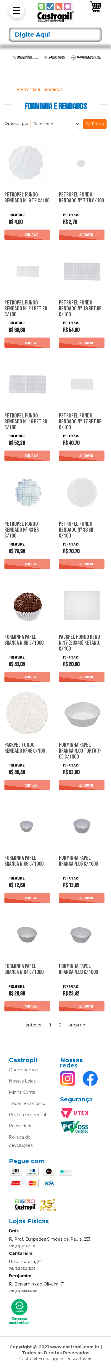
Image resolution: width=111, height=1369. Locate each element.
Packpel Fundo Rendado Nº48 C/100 (24, 748)
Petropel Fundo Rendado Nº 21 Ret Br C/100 (25, 308)
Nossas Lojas (22, 1081)
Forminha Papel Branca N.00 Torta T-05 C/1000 (80, 751)
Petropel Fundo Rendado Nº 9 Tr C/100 (26, 198)
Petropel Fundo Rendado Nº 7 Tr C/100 (81, 198)
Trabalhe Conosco (27, 1103)
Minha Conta (22, 1092)
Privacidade (21, 1126)
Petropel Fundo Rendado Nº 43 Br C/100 (21, 530)
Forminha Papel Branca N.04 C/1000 (24, 969)
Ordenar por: (17, 123)
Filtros (98, 123)
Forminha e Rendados (39, 89)
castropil (7, 89)
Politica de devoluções (21, 1141)
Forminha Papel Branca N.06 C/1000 (24, 861)
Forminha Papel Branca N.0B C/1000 (24, 640)
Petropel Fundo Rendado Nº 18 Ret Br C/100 (25, 421)
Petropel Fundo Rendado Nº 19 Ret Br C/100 (80, 308)
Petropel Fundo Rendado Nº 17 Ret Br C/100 (80, 421)
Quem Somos (23, 1069)
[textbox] (55, 34)
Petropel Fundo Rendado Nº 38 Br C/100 (76, 530)
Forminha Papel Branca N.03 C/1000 (78, 969)
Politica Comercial (27, 1114)
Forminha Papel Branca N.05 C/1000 (78, 861)
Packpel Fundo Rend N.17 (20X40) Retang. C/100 (79, 643)
